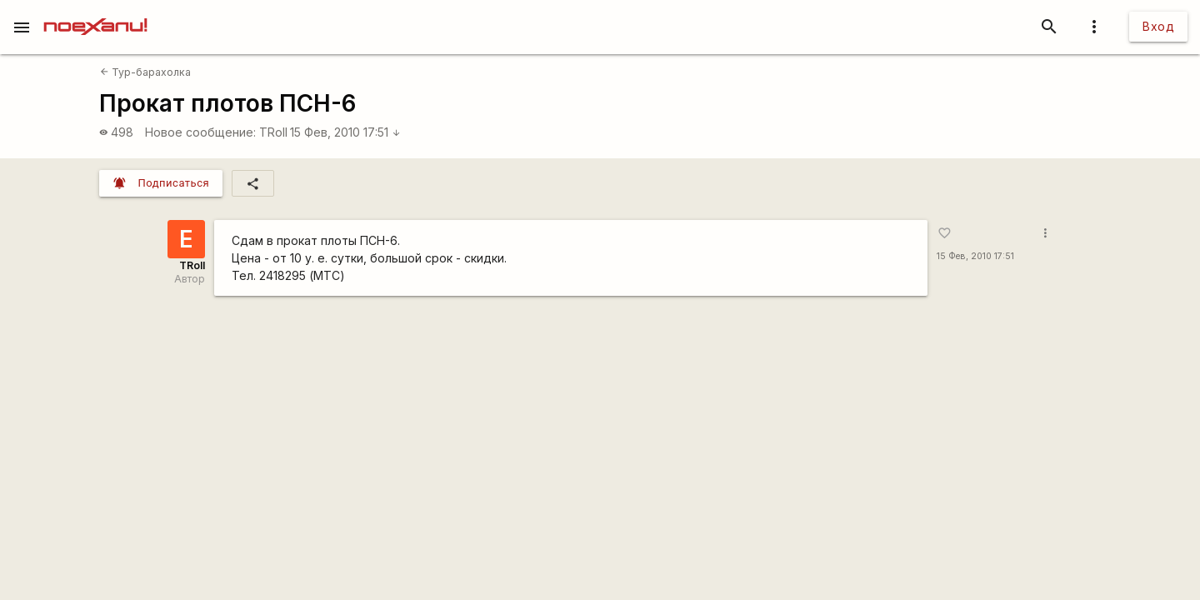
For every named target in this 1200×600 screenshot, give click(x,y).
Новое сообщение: (200, 132)
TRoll (273, 132)
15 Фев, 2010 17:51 (345, 132)
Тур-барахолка (145, 72)
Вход (1158, 26)
